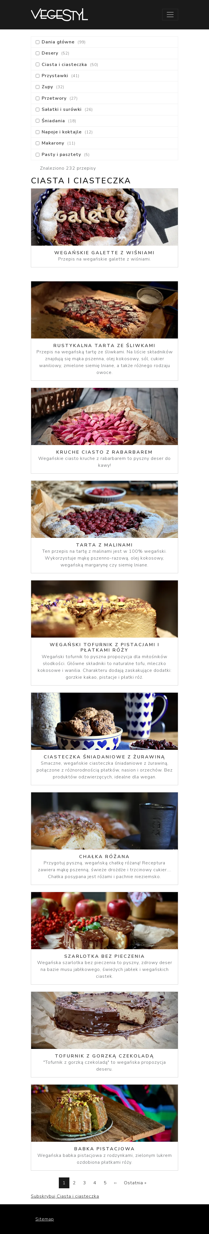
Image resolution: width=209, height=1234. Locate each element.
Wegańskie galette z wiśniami (104, 253)
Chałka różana (104, 857)
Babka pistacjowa (104, 1149)
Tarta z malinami (104, 545)
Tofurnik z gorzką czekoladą (104, 1056)
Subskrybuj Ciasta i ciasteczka (65, 1196)
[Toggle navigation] (170, 14)
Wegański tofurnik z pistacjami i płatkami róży (105, 647)
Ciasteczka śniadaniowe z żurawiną (104, 757)
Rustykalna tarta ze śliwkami (104, 345)
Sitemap (44, 1219)
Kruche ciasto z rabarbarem (104, 452)
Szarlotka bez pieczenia (104, 956)
